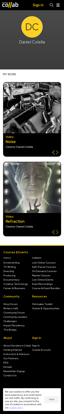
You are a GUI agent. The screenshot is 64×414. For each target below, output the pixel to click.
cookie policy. (16, 407)
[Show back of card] (55, 152)
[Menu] (58, 5)
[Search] (52, 5)
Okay (51, 399)
